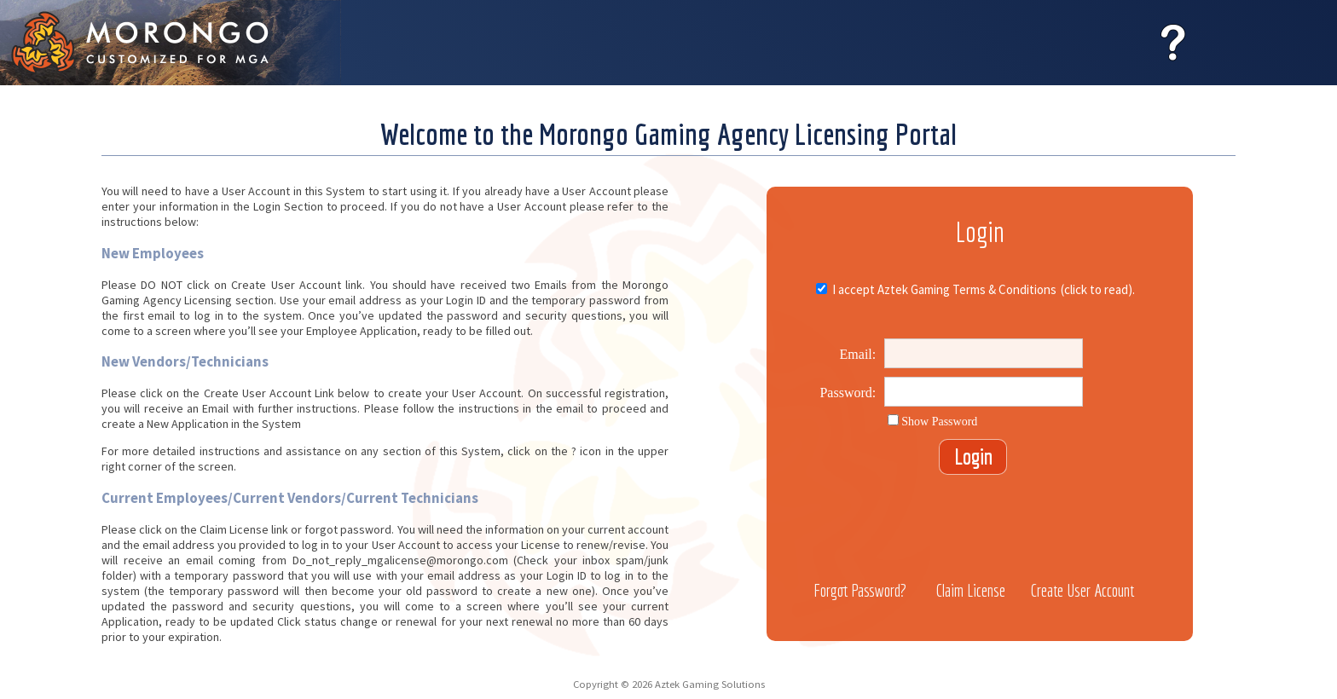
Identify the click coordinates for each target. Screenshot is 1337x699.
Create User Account (1082, 590)
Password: (847, 392)
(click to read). (1098, 289)
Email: (858, 354)
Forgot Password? (859, 590)
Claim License (970, 590)
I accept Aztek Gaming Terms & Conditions (943, 289)
